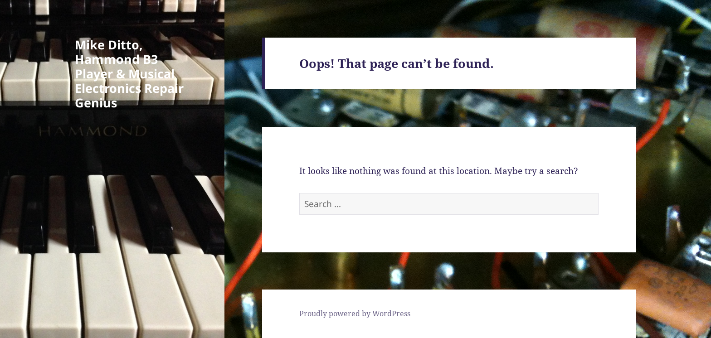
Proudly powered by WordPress (354, 314)
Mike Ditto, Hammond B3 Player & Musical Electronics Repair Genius (129, 73)
